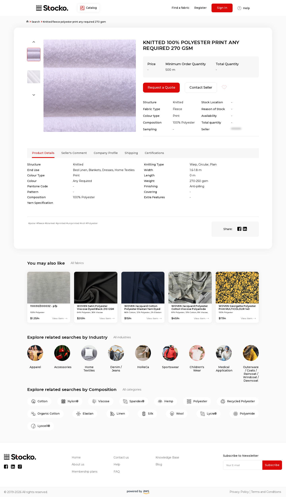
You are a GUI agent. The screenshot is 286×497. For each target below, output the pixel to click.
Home (76, 457)
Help (117, 464)
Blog (159, 464)
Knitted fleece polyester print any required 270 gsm (74, 21)
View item (59, 318)
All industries (122, 337)
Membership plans (84, 471)
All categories (132, 389)
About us (78, 464)
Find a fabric (180, 8)
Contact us (121, 457)
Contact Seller (200, 87)
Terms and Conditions (266, 492)
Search (36, 21)
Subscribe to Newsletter (240, 455)
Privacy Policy (239, 492)
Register (200, 8)
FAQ (117, 471)
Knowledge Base (167, 457)
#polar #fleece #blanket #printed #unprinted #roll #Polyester (63, 223)
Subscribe (272, 465)
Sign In (222, 8)
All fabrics (77, 263)
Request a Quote (161, 87)
